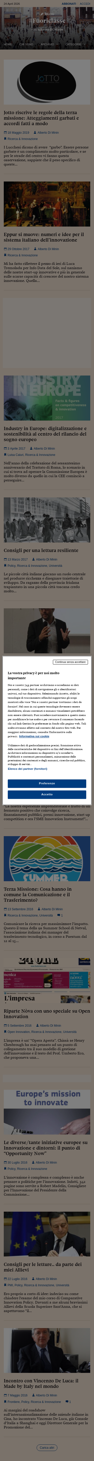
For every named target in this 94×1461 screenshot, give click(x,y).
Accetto (47, 794)
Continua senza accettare (70, 661)
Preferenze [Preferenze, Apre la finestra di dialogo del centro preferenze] (47, 783)
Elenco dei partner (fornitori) (27, 768)
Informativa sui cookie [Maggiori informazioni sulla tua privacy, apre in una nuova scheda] (34, 736)
